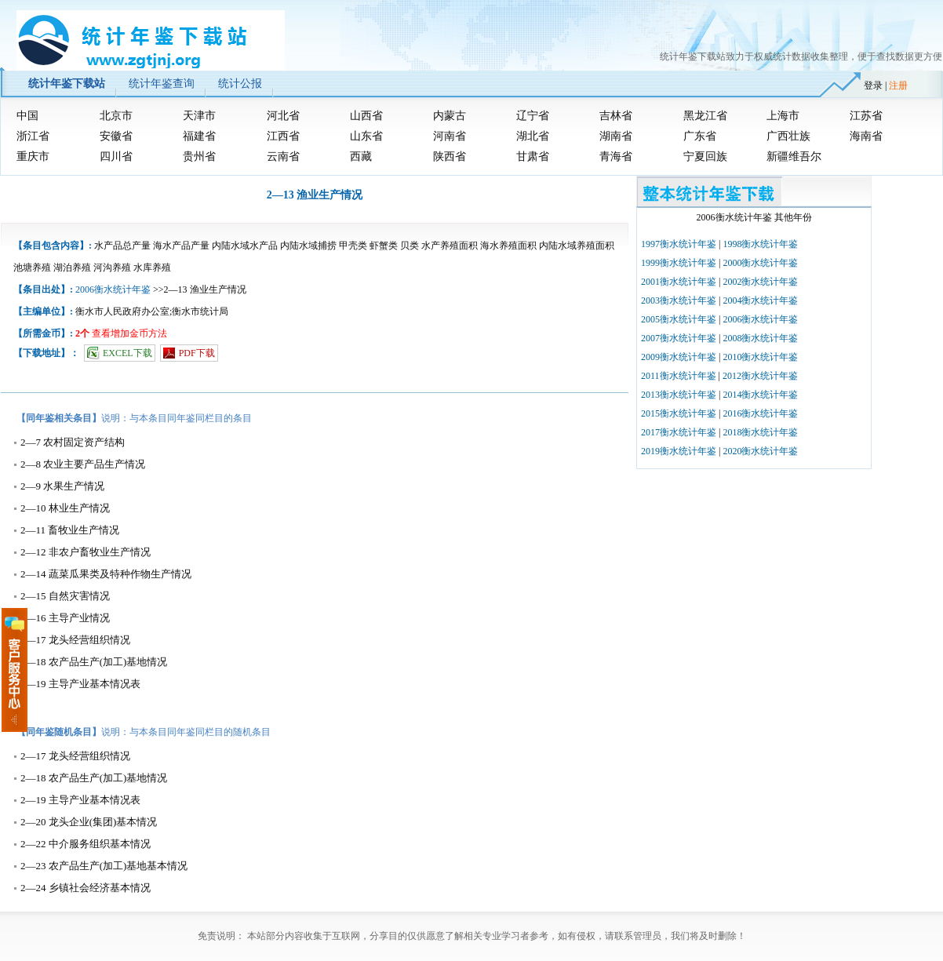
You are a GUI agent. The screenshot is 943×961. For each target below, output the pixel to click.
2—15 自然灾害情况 (65, 596)
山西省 (366, 116)
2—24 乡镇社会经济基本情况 (85, 888)
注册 (898, 85)
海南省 (866, 136)
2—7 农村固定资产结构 (72, 442)
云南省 (283, 156)
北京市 (116, 116)
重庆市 (32, 156)
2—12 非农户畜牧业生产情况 (85, 552)
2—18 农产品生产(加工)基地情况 (93, 662)
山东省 (366, 136)
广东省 (699, 136)
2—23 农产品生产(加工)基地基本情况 (104, 866)
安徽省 (116, 136)
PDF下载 (197, 353)
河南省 (449, 136)
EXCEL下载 (127, 353)
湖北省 (532, 136)
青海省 (615, 156)
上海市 (782, 116)
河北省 (283, 116)
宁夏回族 (705, 156)
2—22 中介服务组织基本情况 (85, 844)
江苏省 (866, 116)
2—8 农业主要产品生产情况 (82, 464)
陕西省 (449, 156)
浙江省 (32, 136)
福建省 (199, 136)
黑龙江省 (705, 116)
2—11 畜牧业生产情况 (69, 530)
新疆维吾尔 (793, 156)
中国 (27, 116)
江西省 (283, 136)
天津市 (199, 116)
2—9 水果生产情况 (62, 486)
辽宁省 (532, 116)
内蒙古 (449, 116)
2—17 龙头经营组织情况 (75, 640)
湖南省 (615, 136)
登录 (873, 85)
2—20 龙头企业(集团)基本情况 (88, 822)
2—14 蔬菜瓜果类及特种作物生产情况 (105, 574)
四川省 (116, 156)
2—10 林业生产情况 (65, 508)
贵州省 (199, 156)
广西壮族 (788, 136)
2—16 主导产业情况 (65, 618)
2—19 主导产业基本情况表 (80, 684)
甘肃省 (532, 156)
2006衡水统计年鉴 (113, 289)
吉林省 (615, 116)
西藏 (361, 156)
